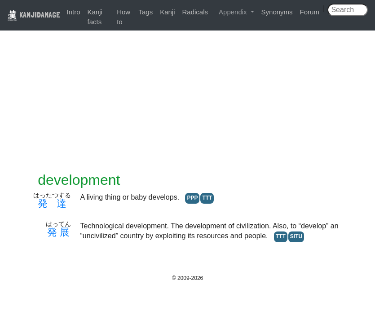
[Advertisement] (188, 104)
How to (123, 17)
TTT (207, 198)
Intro (73, 12)
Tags (145, 12)
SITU (296, 236)
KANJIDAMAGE (33, 14)
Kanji (167, 12)
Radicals (195, 12)
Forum (309, 12)
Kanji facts (95, 17)
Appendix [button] (234, 12)
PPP (192, 198)
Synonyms (277, 12)
